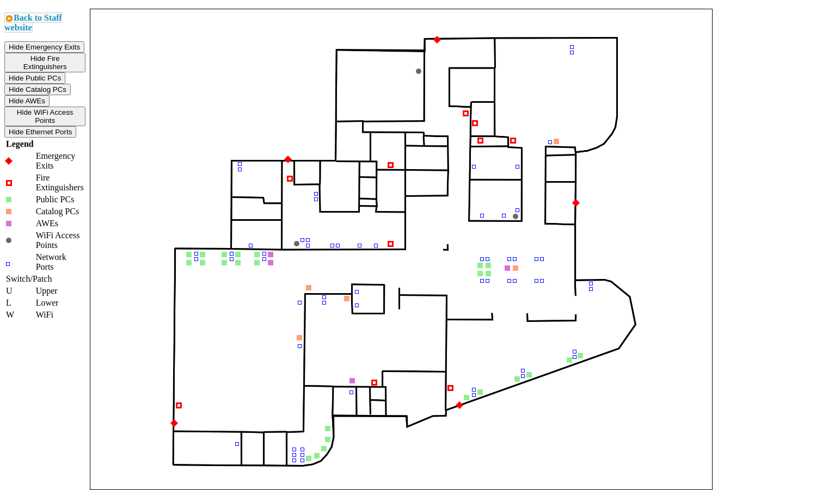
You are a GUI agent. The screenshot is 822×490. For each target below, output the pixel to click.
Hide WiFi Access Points (45, 116)
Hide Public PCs (35, 78)
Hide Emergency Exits (44, 47)
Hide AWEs (27, 101)
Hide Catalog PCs (37, 89)
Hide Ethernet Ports (40, 132)
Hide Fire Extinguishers (45, 62)
